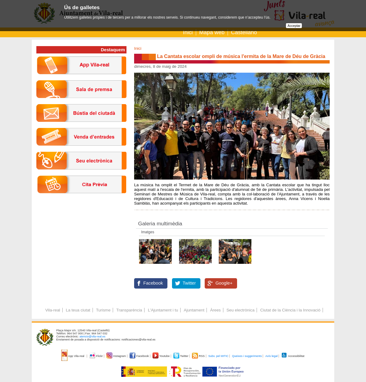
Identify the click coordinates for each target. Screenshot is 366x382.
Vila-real (52, 310)
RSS (198, 356)
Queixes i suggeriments (247, 356)
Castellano (244, 32)
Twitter (189, 283)
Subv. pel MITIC (218, 356)
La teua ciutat (78, 310)
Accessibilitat (292, 356)
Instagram (116, 356)
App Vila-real (73, 356)
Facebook (153, 283)
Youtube (161, 356)
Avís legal (271, 356)
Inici (188, 32)
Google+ (223, 283)
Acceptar (293, 25)
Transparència (129, 310)
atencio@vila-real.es (92, 336)
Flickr (96, 356)
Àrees (215, 310)
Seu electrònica (240, 310)
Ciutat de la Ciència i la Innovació (290, 310)
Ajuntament (194, 310)
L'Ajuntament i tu (163, 310)
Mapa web (212, 32)
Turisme (103, 310)
